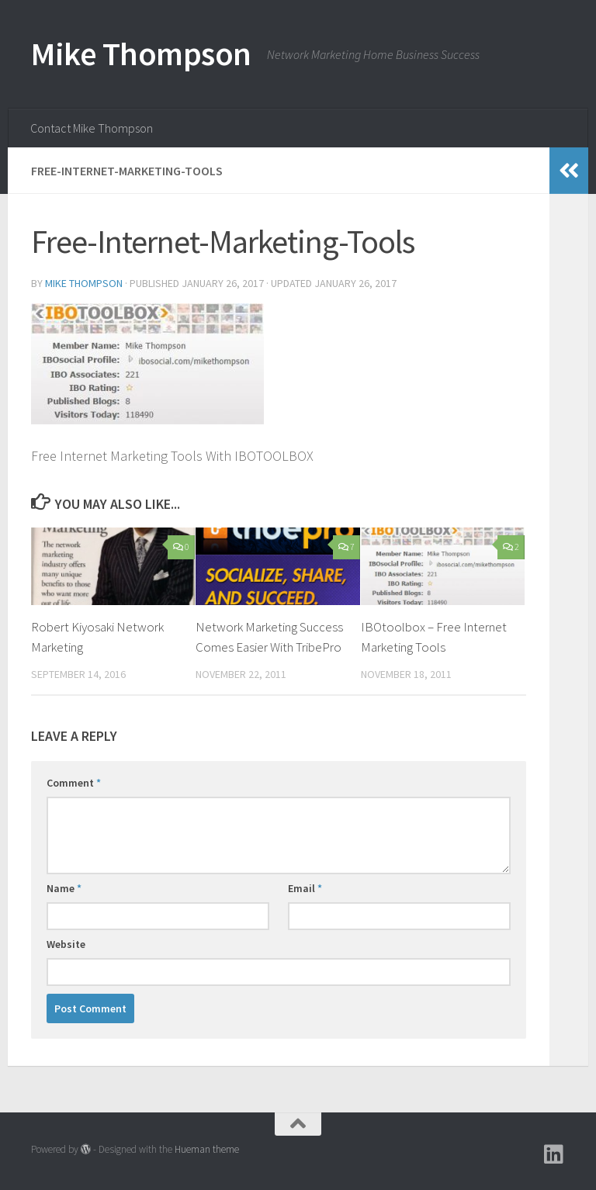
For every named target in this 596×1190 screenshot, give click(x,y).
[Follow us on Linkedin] (554, 1154)
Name (64, 888)
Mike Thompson (141, 53)
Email (305, 888)
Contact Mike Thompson (91, 128)
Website (66, 944)
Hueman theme (207, 1149)
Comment (74, 783)
